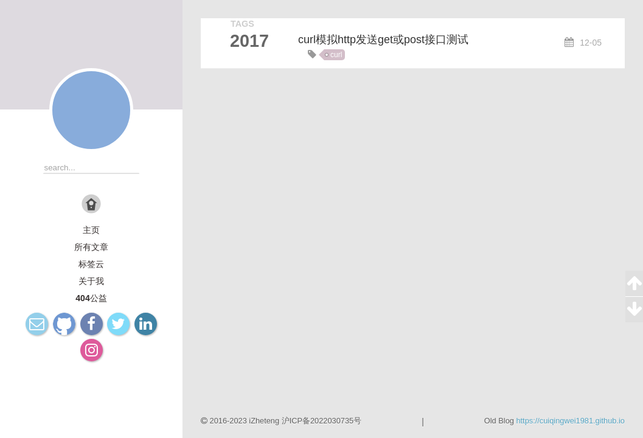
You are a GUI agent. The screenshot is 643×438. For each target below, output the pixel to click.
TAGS (242, 24)
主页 (91, 230)
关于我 (91, 281)
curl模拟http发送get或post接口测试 (383, 39)
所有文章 (91, 247)
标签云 (91, 264)
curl (336, 54)
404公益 (90, 298)
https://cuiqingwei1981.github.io (570, 420)
